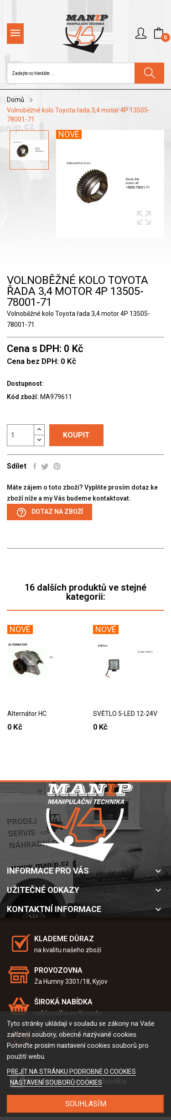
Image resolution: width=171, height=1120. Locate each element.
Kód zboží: (23, 396)
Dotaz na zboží (49, 512)
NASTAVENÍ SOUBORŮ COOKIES (56, 1082)
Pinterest (57, 466)
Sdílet (35, 466)
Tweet (45, 466)
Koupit (76, 435)
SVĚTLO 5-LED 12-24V (125, 713)
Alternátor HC (27, 713)
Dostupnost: (25, 383)
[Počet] (20, 435)
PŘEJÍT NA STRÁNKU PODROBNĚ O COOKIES (71, 1071)
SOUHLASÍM (85, 1103)
